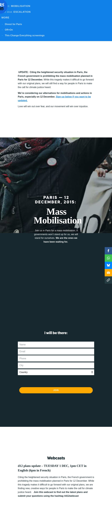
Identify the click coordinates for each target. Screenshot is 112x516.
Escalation (16, 12)
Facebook (108, 250)
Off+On (9, 30)
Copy (108, 280)
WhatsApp (108, 258)
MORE (5, 17)
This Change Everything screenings (24, 35)
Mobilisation (15, 6)
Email (108, 272)
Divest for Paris (13, 24)
